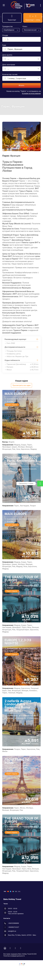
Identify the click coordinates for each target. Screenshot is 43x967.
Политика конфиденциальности (14, 956)
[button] (1, 17)
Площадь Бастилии (13, 351)
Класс (25, 26)
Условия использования (31, 93)
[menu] (40, 5)
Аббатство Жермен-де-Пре (16, 356)
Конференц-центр (13, 354)
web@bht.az (12, 931)
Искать (21, 85)
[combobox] (9, 30)
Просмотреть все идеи (21, 385)
